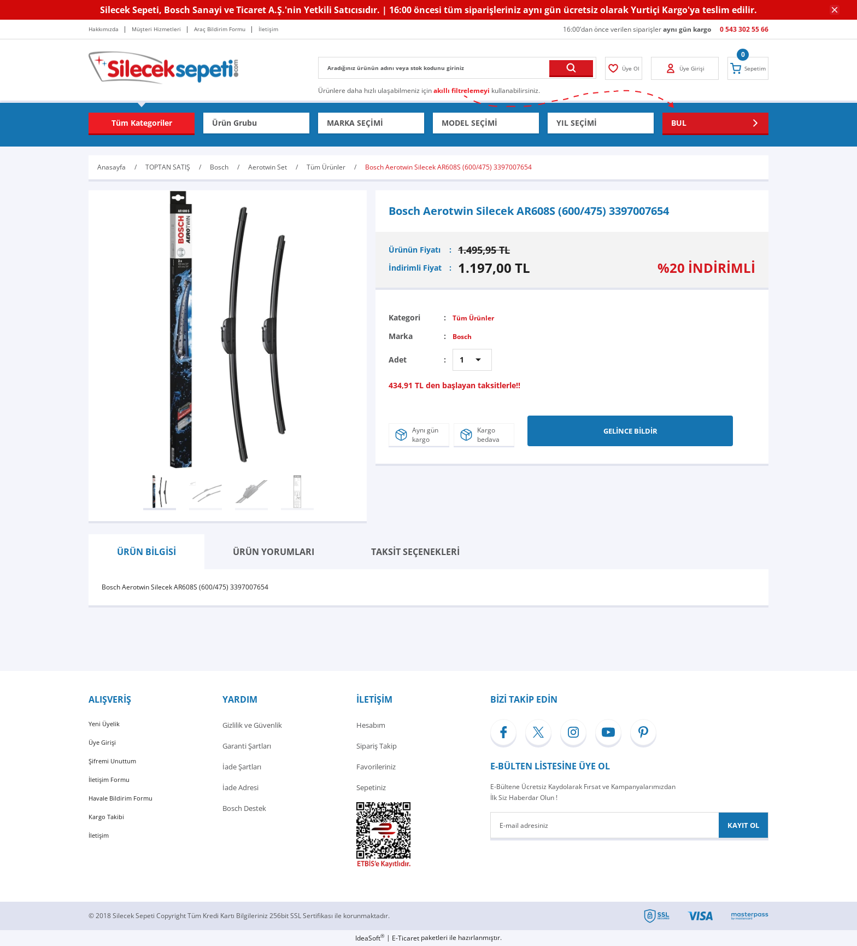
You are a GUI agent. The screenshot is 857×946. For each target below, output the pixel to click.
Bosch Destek (244, 808)
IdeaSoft (369, 938)
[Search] (457, 68)
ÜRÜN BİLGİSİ (146, 552)
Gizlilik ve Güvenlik (252, 725)
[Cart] (743, 68)
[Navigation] (142, 123)
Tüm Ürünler (477, 317)
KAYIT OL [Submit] (743, 825)
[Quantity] (472, 360)
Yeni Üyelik (106, 725)
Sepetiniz (371, 787)
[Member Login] (628, 68)
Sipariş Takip (376, 746)
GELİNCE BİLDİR (630, 427)
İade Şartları (241, 767)
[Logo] (163, 67)
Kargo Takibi (108, 829)
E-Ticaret (405, 938)
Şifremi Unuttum (116, 767)
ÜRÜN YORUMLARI (273, 552)
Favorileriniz (376, 767)
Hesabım (370, 725)
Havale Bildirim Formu (125, 808)
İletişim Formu (112, 787)
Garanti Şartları (246, 746)
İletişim (100, 850)
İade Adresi (240, 787)
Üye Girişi (104, 746)
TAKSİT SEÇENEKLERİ (415, 552)
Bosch (464, 336)
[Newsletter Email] (629, 825)
